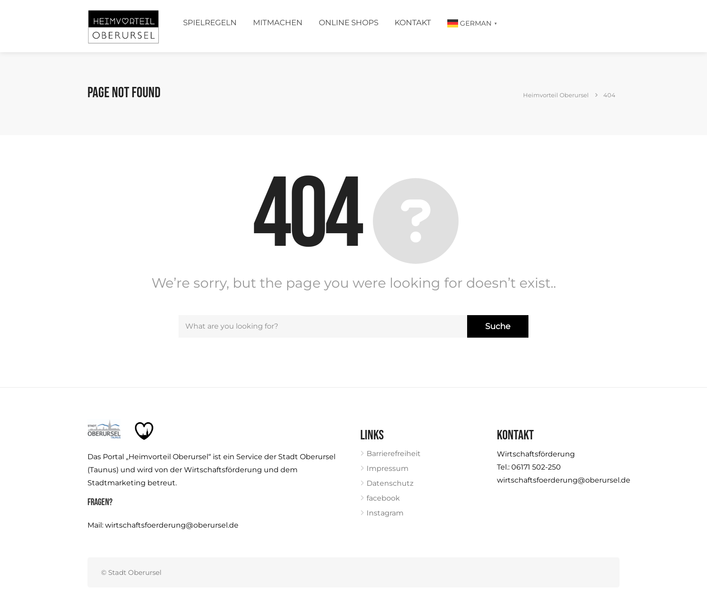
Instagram (385, 513)
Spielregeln (210, 22)
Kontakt (413, 22)
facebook (383, 498)
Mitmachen (278, 22)
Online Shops (348, 22)
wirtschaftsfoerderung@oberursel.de (172, 525)
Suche (497, 326)
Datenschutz (390, 483)
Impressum (388, 468)
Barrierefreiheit (394, 453)
